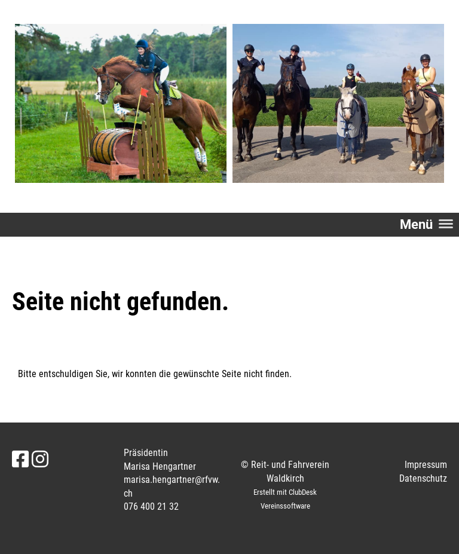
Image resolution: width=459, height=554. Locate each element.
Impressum (426, 464)
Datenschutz (423, 478)
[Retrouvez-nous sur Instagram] (40, 459)
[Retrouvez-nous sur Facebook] (20, 459)
